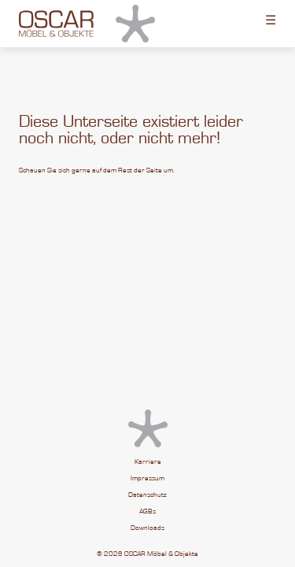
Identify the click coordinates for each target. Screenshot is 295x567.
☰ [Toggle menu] (270, 20)
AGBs (147, 511)
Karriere (148, 461)
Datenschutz (147, 494)
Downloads (147, 528)
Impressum (147, 478)
